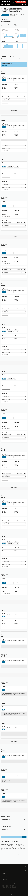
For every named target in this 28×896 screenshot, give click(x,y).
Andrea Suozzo (5, 851)
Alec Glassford (11, 851)
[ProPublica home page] (9, 886)
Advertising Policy (5, 894)
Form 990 (3, 58)
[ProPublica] (6, 1)
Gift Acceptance (13, 894)
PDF (14, 127)
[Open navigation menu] (14, 2)
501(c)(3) (9, 21)
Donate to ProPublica (20, 1)
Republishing (11, 893)
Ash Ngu (15, 851)
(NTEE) (15, 24)
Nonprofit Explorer (5, 4)
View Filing (4, 80)
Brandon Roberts (22, 851)
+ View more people (5, 103)
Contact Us (4, 65)
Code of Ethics (4, 893)
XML (14, 80)
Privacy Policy (17, 893)
